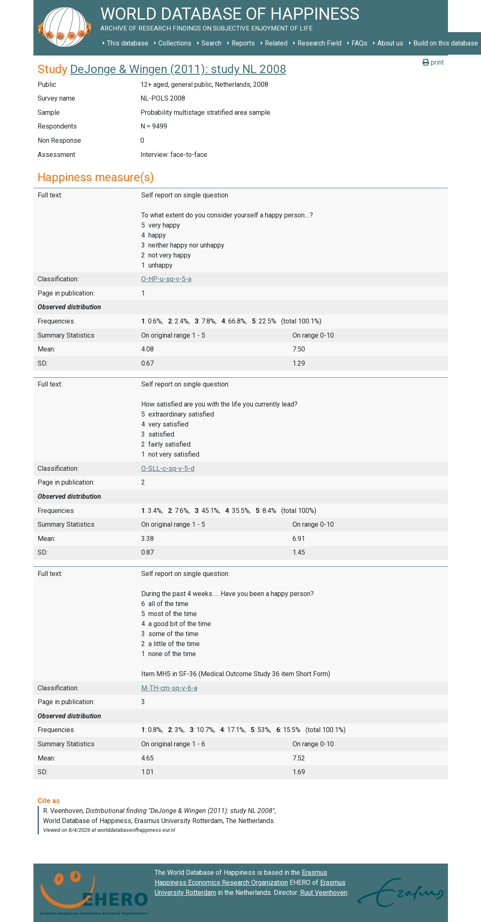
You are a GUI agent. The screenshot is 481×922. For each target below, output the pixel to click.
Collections (174, 43)
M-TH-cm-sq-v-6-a (169, 688)
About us (390, 43)
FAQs (359, 43)
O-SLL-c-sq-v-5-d (167, 468)
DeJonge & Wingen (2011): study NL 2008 (178, 69)
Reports (243, 43)
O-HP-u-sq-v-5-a (166, 279)
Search (211, 43)
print (433, 62)
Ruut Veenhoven (323, 893)
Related (276, 43)
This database (127, 43)
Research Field (319, 43)
